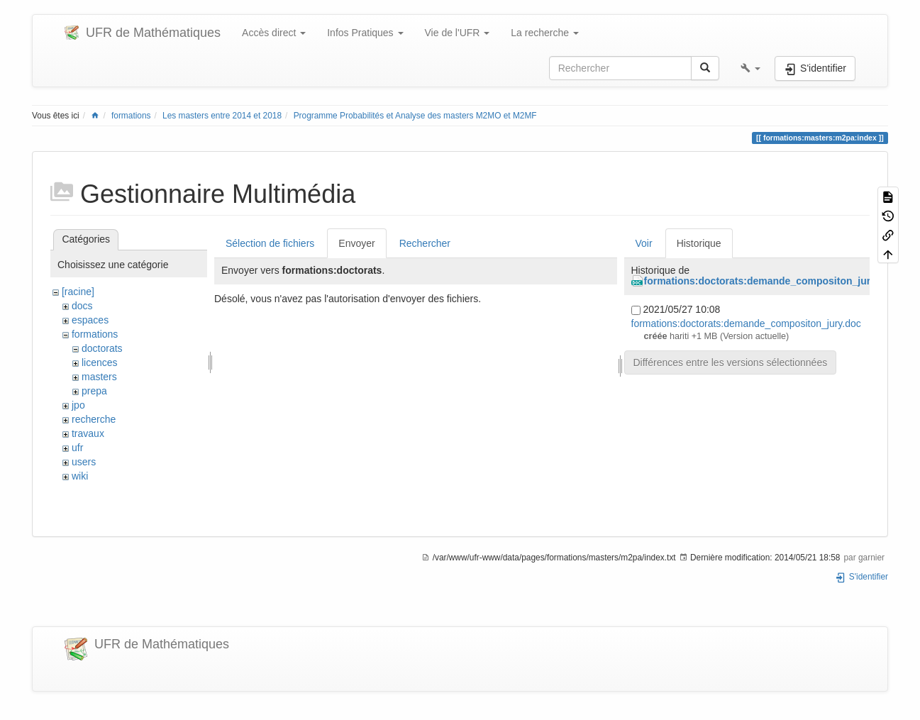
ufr (77, 447)
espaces (90, 320)
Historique (699, 243)
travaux (88, 433)
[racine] (78, 291)
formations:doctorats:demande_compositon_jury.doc (770, 281)
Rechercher (424, 243)
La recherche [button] (545, 32)
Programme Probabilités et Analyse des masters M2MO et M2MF (415, 116)
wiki (80, 476)
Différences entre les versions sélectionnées (730, 362)
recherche (94, 419)
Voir (644, 243)
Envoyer (356, 243)
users (84, 461)
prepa (94, 391)
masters (99, 376)
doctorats (102, 348)
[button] (750, 68)
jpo (78, 405)
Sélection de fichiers (270, 243)
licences (100, 362)
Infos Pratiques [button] (365, 32)
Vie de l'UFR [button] (457, 32)
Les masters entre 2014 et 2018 (222, 116)
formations (131, 116)
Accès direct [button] (274, 32)
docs (82, 305)
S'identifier (861, 577)
